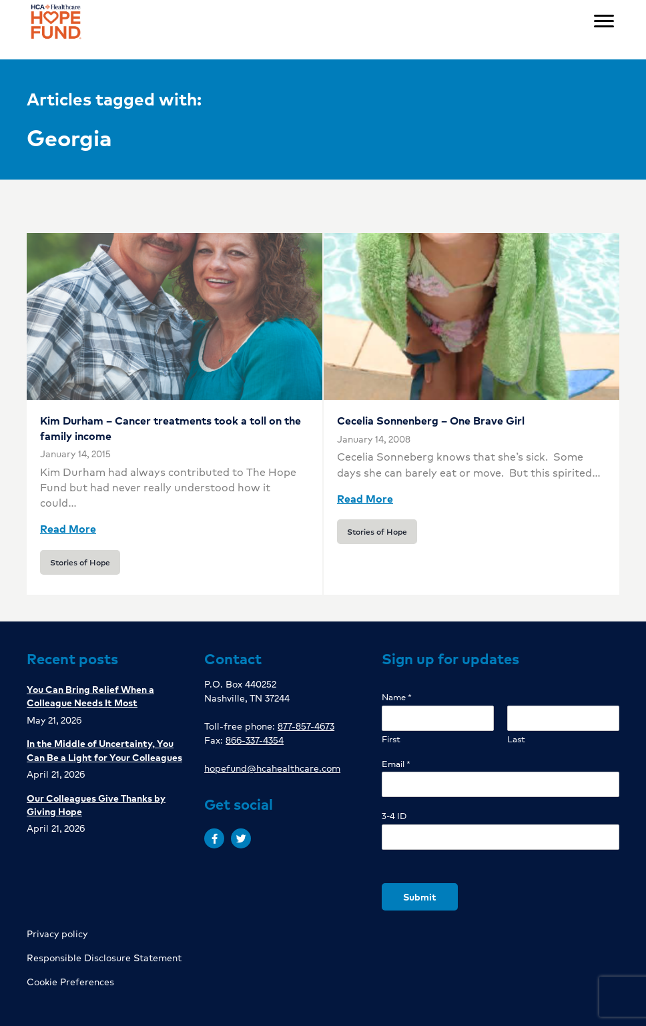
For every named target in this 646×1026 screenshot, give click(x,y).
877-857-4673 (306, 725)
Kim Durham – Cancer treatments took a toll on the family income (170, 427)
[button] (214, 838)
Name (397, 697)
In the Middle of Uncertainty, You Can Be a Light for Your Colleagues (104, 750)
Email (396, 764)
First (391, 739)
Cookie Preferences (70, 981)
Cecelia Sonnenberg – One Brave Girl (431, 420)
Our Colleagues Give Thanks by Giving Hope (96, 804)
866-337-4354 (255, 739)
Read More (68, 528)
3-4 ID (394, 816)
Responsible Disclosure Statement (104, 957)
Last (516, 739)
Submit (419, 896)
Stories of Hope (80, 562)
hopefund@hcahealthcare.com (272, 767)
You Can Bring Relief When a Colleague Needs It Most (90, 696)
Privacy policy (57, 933)
